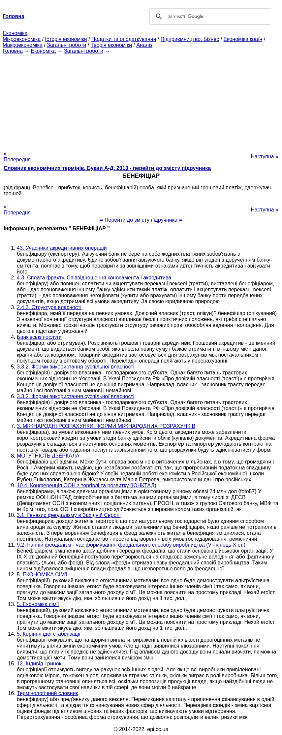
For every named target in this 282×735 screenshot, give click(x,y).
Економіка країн (243, 39)
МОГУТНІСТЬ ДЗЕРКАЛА (48, 456)
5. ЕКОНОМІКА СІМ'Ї (42, 574)
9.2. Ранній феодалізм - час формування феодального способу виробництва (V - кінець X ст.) (131, 545)
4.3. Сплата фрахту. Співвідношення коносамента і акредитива (94, 277)
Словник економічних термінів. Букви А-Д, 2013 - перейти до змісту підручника (107, 168)
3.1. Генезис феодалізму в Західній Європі (69, 515)
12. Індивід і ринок (39, 663)
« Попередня (17, 156)
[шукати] (209, 16)
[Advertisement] (141, 100)
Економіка (15, 33)
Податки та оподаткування (123, 39)
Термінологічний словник (47, 693)
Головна (13, 51)
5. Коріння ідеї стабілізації (48, 634)
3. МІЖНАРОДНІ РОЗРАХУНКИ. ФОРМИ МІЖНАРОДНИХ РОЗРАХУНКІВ (106, 426)
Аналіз (144, 45)
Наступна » (264, 156)
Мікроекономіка (22, 39)
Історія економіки (66, 39)
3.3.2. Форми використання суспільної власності (75, 366)
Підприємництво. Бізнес (190, 39)
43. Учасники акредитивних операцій (62, 248)
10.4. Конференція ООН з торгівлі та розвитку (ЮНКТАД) (86, 485)
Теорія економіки (111, 45)
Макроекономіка (23, 45)
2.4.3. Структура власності (49, 307)
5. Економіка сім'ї (38, 604)
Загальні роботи (66, 45)
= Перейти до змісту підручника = (141, 220)
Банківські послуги (39, 337)
